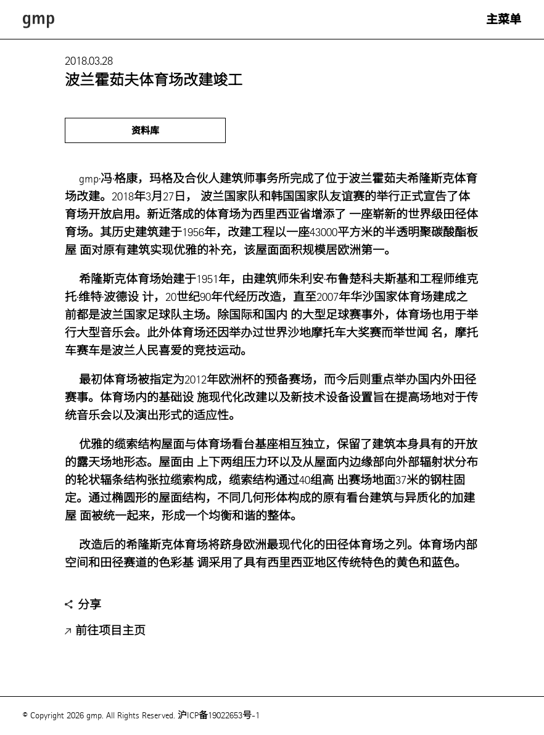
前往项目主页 (105, 631)
